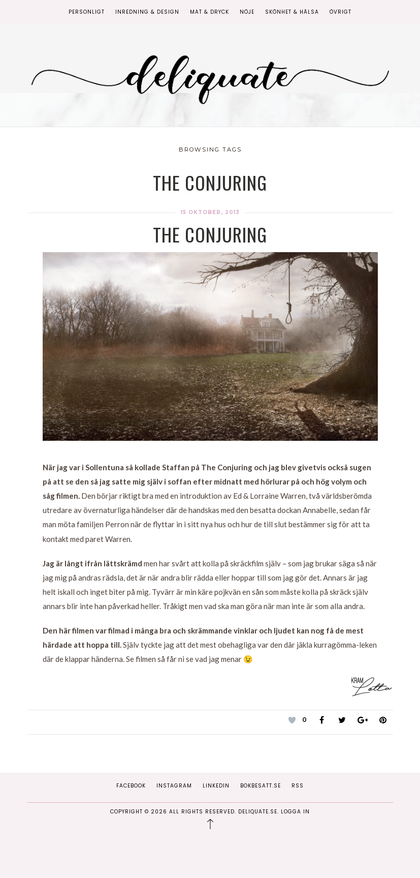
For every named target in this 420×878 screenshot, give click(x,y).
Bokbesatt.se (260, 786)
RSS (298, 786)
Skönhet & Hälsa (292, 12)
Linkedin (216, 786)
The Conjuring (210, 234)
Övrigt (340, 12)
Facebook (131, 786)
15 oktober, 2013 (210, 212)
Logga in (295, 811)
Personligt (87, 12)
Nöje (247, 12)
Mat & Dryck (209, 12)
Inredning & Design (147, 12)
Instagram (174, 786)
